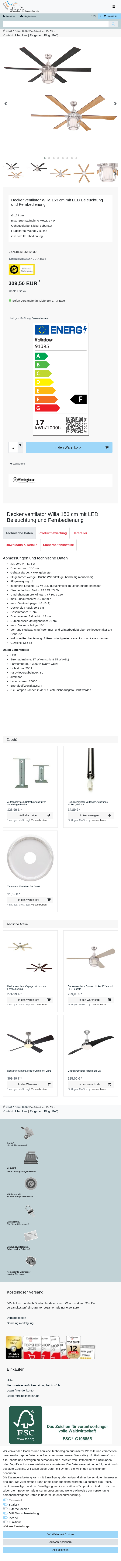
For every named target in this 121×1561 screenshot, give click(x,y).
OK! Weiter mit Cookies (60, 1534)
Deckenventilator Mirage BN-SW (84, 1071)
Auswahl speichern (60, 1542)
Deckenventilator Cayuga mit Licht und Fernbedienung (27, 987)
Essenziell (15, 1500)
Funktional (15, 1522)
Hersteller (79, 533)
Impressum (51, 1490)
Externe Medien (19, 1509)
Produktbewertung (53, 533)
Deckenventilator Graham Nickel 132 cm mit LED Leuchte (90, 987)
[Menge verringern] (20, 450)
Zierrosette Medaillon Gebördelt (23, 886)
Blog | (47, 35)
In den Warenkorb (81, 447)
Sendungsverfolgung (20, 1323)
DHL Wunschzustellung (24, 1513)
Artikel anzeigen (34, 815)
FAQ (55, 35)
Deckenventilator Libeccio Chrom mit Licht (29, 1071)
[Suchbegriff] (56, 24)
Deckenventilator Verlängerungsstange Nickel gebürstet (88, 803)
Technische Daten (19, 533)
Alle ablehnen (61, 1549)
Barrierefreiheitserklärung (23, 1395)
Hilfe (10, 1380)
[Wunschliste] (93, 16)
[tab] (19, 533)
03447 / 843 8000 (17, 30)
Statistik (14, 1504)
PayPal (13, 1517)
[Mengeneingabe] (13, 447)
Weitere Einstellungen (17, 1526)
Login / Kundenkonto (20, 1390)
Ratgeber (36, 35)
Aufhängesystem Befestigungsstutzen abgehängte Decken (26, 803)
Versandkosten (40, 318)
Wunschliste (17, 463)
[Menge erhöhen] (20, 444)
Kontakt (8, 35)
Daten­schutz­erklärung (66, 1494)
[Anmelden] (9, 16)
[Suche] (113, 24)
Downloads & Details (21, 545)
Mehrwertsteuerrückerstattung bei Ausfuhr (34, 1385)
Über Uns (21, 35)
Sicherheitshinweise (58, 545)
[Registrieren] (28, 16)
